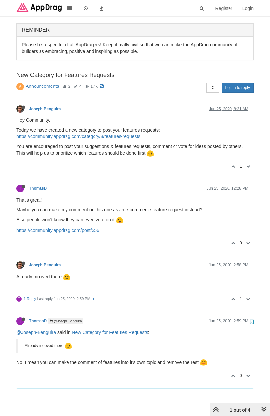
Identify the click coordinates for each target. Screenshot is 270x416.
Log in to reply (237, 88)
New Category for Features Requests (110, 332)
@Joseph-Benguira (36, 332)
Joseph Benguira (45, 109)
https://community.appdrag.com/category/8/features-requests (78, 136)
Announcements (42, 86)
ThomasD (38, 188)
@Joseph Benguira (66, 321)
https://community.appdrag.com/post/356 (57, 230)
